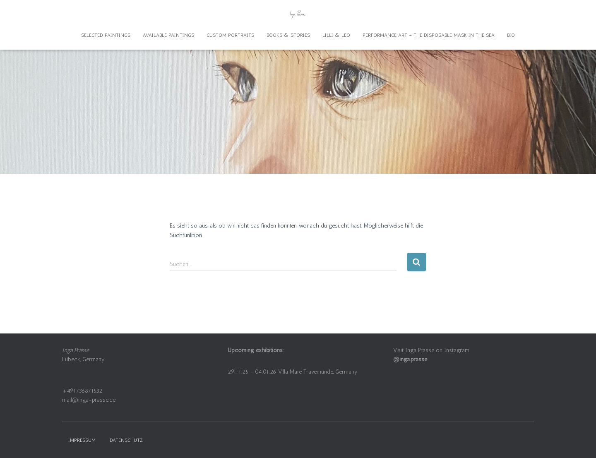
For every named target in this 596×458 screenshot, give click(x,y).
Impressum (82, 440)
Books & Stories (288, 35)
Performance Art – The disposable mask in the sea (429, 35)
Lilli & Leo (336, 35)
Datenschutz (126, 440)
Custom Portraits (230, 35)
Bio (511, 35)
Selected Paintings (105, 35)
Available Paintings (168, 35)
